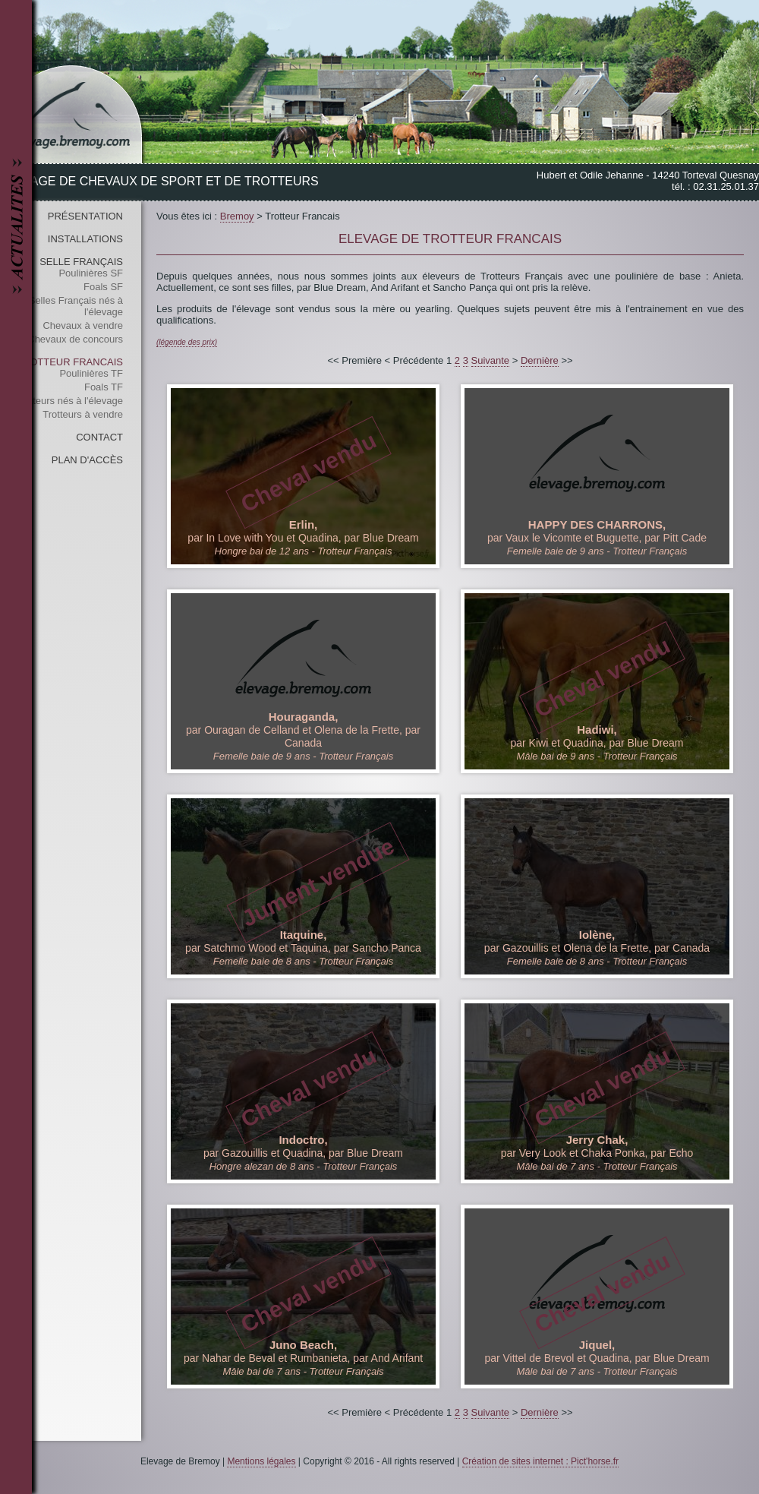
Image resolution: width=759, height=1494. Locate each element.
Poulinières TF (91, 373)
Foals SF (103, 286)
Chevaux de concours (75, 339)
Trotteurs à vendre (83, 414)
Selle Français (81, 261)
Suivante (490, 360)
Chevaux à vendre (83, 325)
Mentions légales (261, 1461)
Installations (85, 239)
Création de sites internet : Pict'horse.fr (540, 1461)
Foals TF (103, 387)
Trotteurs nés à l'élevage (69, 400)
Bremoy (237, 216)
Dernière (540, 360)
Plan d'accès (87, 460)
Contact (99, 437)
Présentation (85, 216)
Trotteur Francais (70, 362)
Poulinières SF (90, 273)
